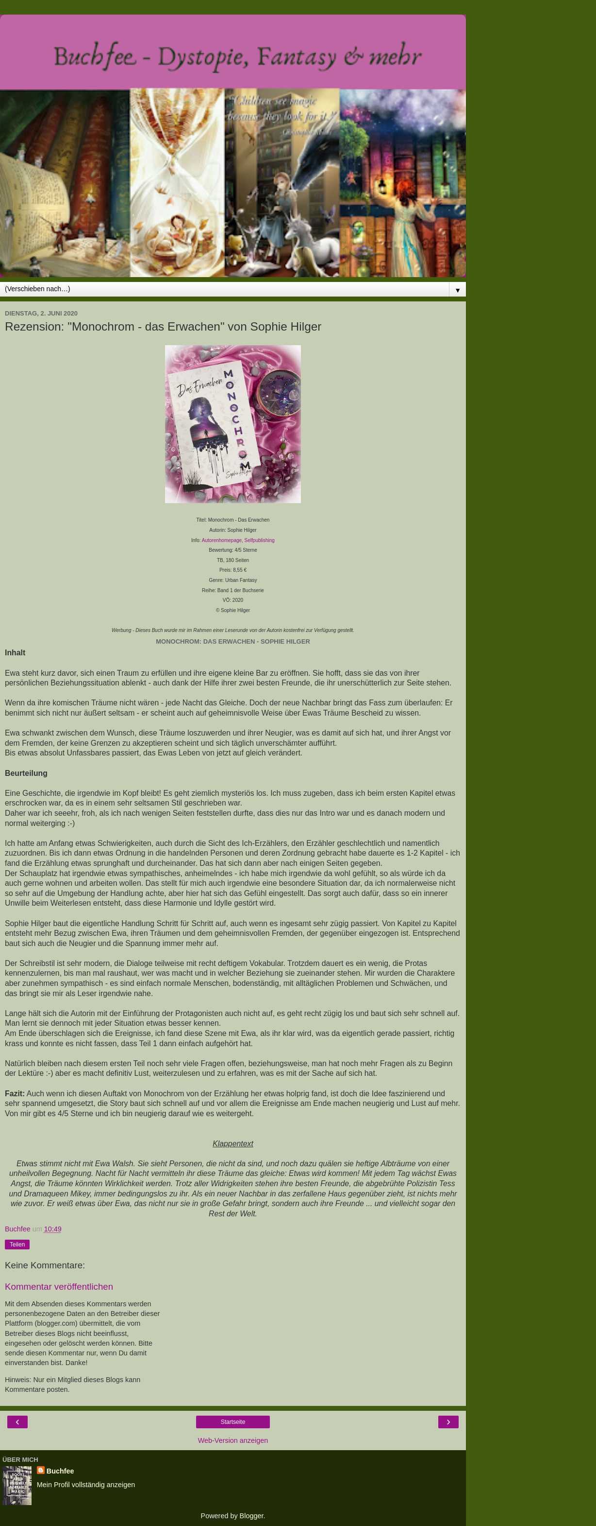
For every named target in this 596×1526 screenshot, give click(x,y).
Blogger (252, 1516)
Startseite (233, 1422)
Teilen (17, 1244)
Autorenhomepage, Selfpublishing (238, 540)
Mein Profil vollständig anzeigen (86, 1485)
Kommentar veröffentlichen (59, 1286)
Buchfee (60, 1471)
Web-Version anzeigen (233, 1440)
